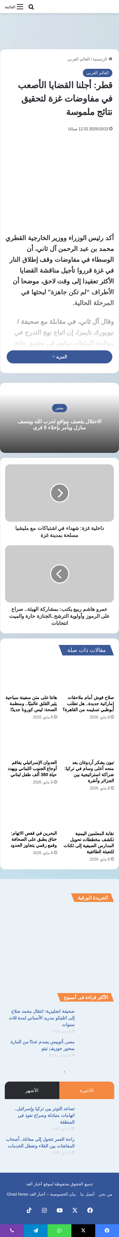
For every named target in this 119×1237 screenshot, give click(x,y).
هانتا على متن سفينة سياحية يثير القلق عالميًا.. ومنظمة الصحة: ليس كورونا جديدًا (31, 703)
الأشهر (31, 1090)
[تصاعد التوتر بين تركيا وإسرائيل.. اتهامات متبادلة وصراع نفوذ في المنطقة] (96, 1117)
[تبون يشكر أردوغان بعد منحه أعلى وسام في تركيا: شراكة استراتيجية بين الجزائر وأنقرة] (88, 741)
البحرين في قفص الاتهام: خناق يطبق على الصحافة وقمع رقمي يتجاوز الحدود (33, 839)
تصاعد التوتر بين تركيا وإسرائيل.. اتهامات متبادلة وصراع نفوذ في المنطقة (45, 1115)
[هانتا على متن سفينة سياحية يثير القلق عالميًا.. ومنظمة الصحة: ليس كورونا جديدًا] (31, 676)
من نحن (105, 1194)
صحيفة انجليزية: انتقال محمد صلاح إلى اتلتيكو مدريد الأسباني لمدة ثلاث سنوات (42, 1018)
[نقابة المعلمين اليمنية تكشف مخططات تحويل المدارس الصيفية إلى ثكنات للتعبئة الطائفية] (88, 812)
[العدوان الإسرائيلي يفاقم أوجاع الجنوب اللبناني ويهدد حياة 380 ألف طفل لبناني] (31, 741)
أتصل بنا (87, 1194)
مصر (59, 407)
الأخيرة (87, 1090)
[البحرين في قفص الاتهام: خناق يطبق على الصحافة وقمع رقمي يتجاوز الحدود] (31, 812)
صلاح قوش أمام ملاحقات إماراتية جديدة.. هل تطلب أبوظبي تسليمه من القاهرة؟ (88, 703)
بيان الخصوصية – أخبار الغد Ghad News (41, 1194)
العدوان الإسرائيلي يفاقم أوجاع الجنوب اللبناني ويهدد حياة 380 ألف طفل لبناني (32, 768)
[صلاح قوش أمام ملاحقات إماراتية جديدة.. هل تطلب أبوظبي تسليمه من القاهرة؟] (88, 676)
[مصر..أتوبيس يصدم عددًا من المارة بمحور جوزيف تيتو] (96, 1050)
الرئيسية (102, 59)
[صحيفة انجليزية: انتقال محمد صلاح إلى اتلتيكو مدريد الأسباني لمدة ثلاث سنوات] (96, 1020)
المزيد (59, 356)
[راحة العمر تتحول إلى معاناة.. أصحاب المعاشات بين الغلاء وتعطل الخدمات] (96, 1148)
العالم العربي (78, 59)
